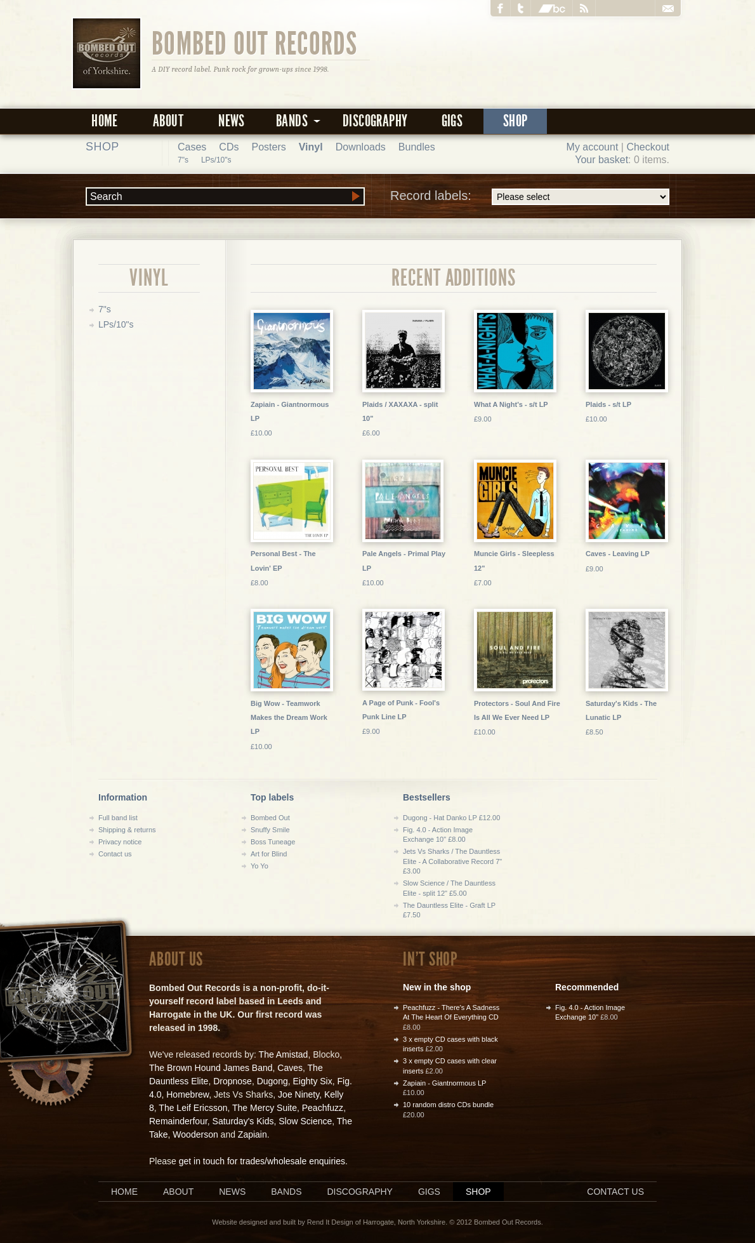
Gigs (452, 121)
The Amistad (283, 1054)
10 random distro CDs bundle (448, 1104)
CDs (229, 147)
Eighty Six (312, 1081)
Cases (192, 147)
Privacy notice (119, 842)
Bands (286, 1191)
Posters (268, 147)
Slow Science (305, 1121)
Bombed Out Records (255, 42)
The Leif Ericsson (193, 1108)
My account (593, 147)
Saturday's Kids (243, 1121)
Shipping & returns (127, 830)
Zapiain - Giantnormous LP (444, 1083)
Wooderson (195, 1134)
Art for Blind (269, 854)
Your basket (601, 159)
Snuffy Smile (270, 830)
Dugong (272, 1081)
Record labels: (529, 197)
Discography (375, 121)
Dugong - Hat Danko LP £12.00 (451, 817)
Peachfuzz (322, 1108)
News (231, 121)
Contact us (115, 854)
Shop (515, 121)
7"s (183, 160)
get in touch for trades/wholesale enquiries (262, 1161)
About (168, 121)
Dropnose (232, 1081)
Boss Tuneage (273, 842)
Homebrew (187, 1094)
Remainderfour (178, 1121)
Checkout (647, 147)
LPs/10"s (216, 160)
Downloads (361, 147)
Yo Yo (259, 866)
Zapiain (252, 1134)
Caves (290, 1068)
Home (104, 121)
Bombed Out (270, 817)
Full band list (118, 817)
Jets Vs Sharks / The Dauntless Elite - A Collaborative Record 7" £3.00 (452, 861)
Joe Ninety (298, 1094)
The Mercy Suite (264, 1108)
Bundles (416, 147)
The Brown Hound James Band (211, 1068)
